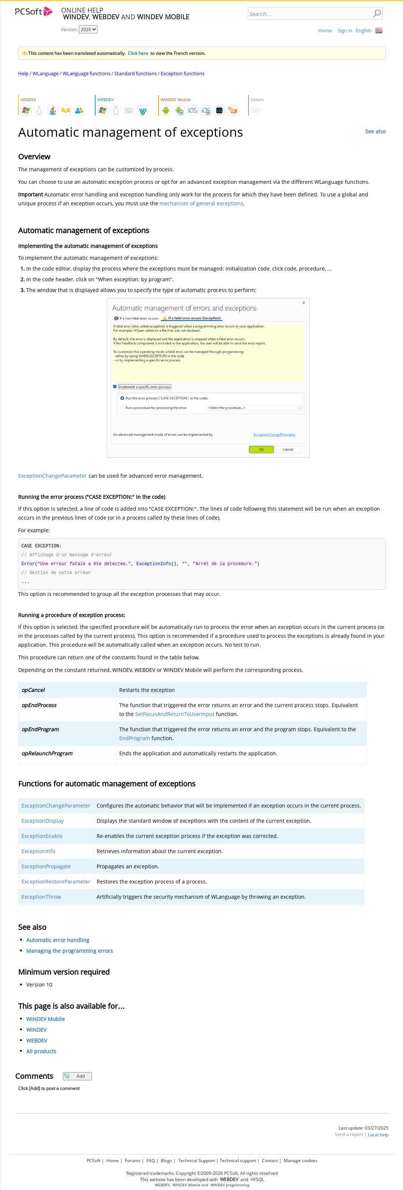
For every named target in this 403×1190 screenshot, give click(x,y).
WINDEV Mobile (45, 1020)
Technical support (238, 1159)
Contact (270, 1159)
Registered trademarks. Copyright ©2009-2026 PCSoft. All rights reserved (202, 1172)
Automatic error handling (57, 941)
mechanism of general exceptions (201, 203)
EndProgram (134, 739)
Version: (70, 29)
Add (74, 1078)
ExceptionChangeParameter (52, 475)
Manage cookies (300, 1159)
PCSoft (93, 1159)
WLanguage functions (86, 73)
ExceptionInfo (38, 852)
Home (325, 30)
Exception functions (182, 73)
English (364, 30)
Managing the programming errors (69, 952)
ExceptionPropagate (46, 868)
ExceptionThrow (41, 898)
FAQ (150, 1159)
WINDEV (36, 1031)
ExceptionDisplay (42, 822)
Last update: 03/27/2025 (364, 1130)
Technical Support (196, 1159)
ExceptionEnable (42, 837)
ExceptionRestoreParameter (55, 883)
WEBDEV (36, 1042)
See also (375, 131)
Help (23, 73)
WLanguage (46, 73)
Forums (132, 1159)
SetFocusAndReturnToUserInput (174, 715)
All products (41, 1053)
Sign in (345, 30)
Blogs (166, 1159)
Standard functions (135, 73)
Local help (378, 1136)
